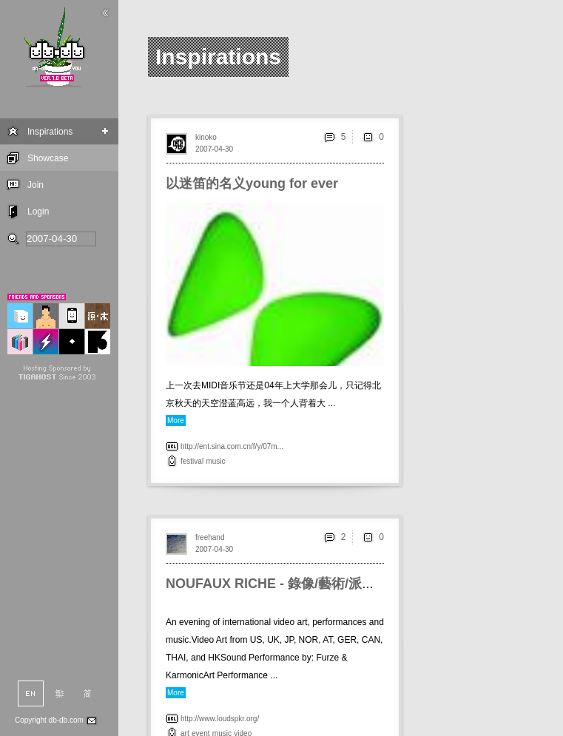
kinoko (206, 137)
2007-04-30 (214, 149)
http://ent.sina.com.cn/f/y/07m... (232, 446)
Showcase (47, 158)
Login (38, 211)
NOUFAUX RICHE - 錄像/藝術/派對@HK (287, 583)
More (175, 420)
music (215, 461)
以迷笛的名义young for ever (252, 183)
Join (35, 185)
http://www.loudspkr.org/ (220, 719)
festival (192, 461)
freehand (209, 537)
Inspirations (50, 131)
